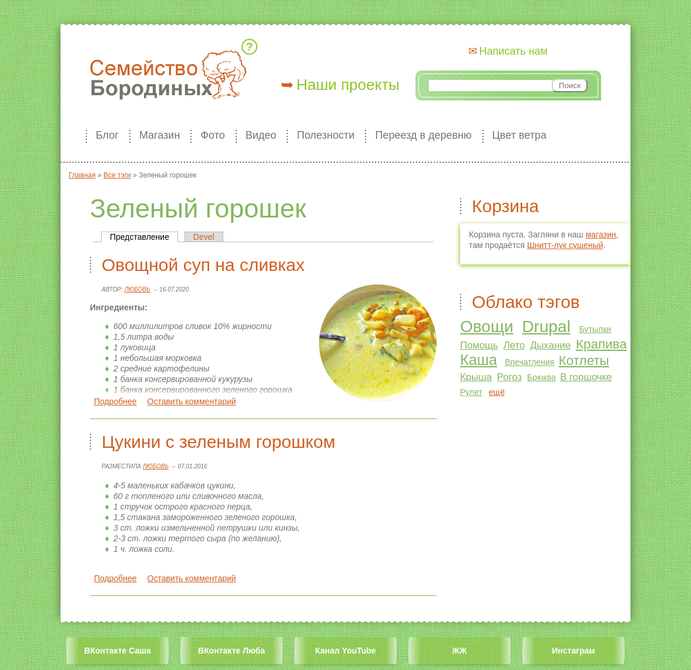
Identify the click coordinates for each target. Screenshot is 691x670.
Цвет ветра (519, 135)
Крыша (476, 377)
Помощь (479, 345)
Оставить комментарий (191, 401)
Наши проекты (348, 84)
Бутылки (595, 329)
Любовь (137, 289)
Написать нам (513, 51)
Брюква (541, 377)
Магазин (159, 135)
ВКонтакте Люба (231, 650)
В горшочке (586, 377)
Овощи (487, 326)
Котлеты (584, 360)
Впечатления (529, 362)
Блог (107, 135)
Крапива (601, 344)
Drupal (546, 326)
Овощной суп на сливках (203, 264)
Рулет (471, 392)
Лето (514, 345)
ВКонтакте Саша (117, 650)
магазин (601, 234)
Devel (203, 237)
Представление (144, 237)
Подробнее (115, 401)
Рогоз (509, 377)
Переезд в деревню (423, 135)
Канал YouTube (345, 650)
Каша (478, 359)
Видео (261, 135)
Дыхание (550, 345)
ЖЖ (459, 650)
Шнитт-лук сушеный (565, 245)
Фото (212, 135)
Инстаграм (573, 650)
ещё (497, 392)
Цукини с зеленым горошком (219, 441)
